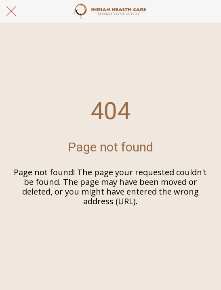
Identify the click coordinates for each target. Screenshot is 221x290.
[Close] (11, 11)
